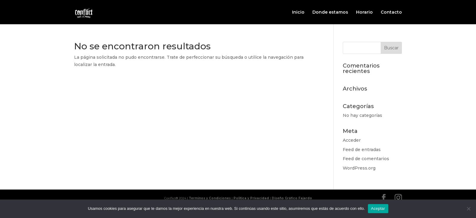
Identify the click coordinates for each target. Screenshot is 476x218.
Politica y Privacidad (251, 198)
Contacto (391, 12)
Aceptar (378, 208)
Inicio (298, 12)
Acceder (352, 140)
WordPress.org (359, 168)
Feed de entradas (362, 149)
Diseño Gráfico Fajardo (292, 198)
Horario (364, 12)
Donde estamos (330, 12)
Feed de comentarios (366, 158)
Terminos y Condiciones (210, 198)
